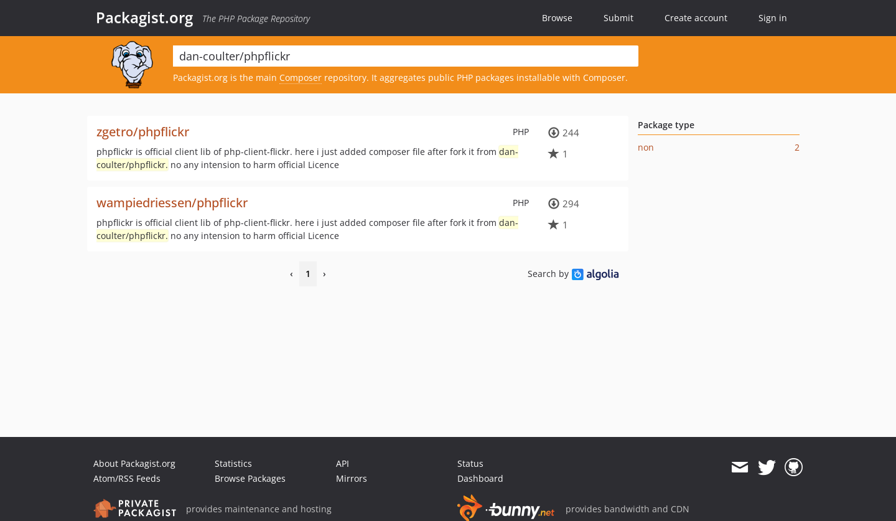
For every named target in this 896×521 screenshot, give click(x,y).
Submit (618, 18)
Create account (696, 18)
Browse (557, 18)
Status (470, 463)
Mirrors (351, 478)
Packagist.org (144, 17)
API (342, 463)
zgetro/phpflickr (142, 131)
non (646, 147)
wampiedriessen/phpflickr (172, 202)
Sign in (772, 18)
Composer (300, 77)
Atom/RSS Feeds (127, 478)
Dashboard (480, 478)
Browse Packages (250, 478)
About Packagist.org (134, 463)
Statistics (233, 463)
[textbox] (405, 56)
